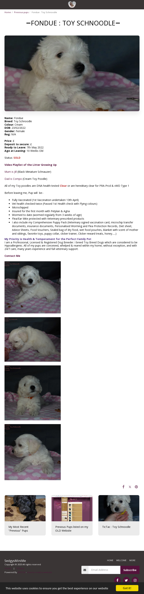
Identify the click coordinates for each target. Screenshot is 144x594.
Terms (7, 568)
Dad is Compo (13, 179)
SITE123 (21, 572)
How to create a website (39, 572)
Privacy (20, 568)
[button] (4, 4)
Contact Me (12, 256)
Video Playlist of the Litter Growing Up (30, 165)
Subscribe (129, 570)
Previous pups (21, 12)
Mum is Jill (10, 171)
